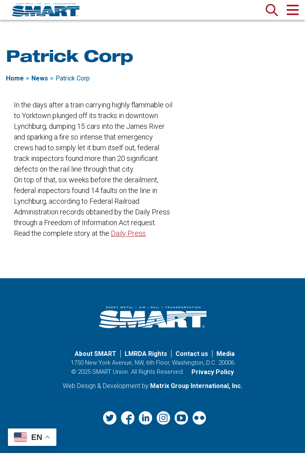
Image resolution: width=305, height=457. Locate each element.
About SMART (95, 358)
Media (225, 358)
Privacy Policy (212, 376)
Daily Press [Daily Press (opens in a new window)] (128, 237)
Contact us (192, 358)
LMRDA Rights (146, 358)
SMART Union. (110, 376)
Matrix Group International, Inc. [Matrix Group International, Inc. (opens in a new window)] (196, 390)
